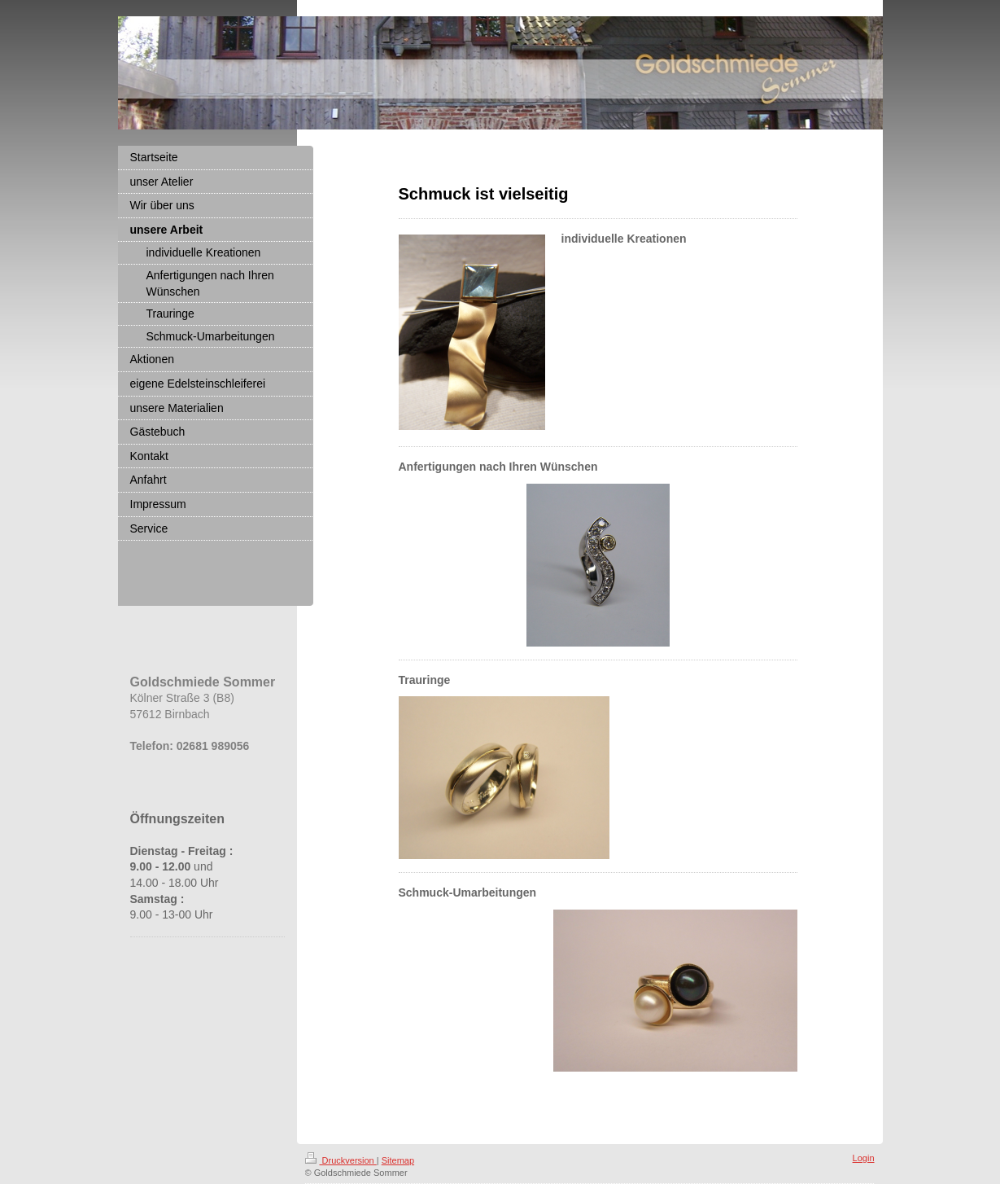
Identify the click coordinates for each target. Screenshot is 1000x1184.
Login (864, 1158)
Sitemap (398, 1160)
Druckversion (341, 1160)
